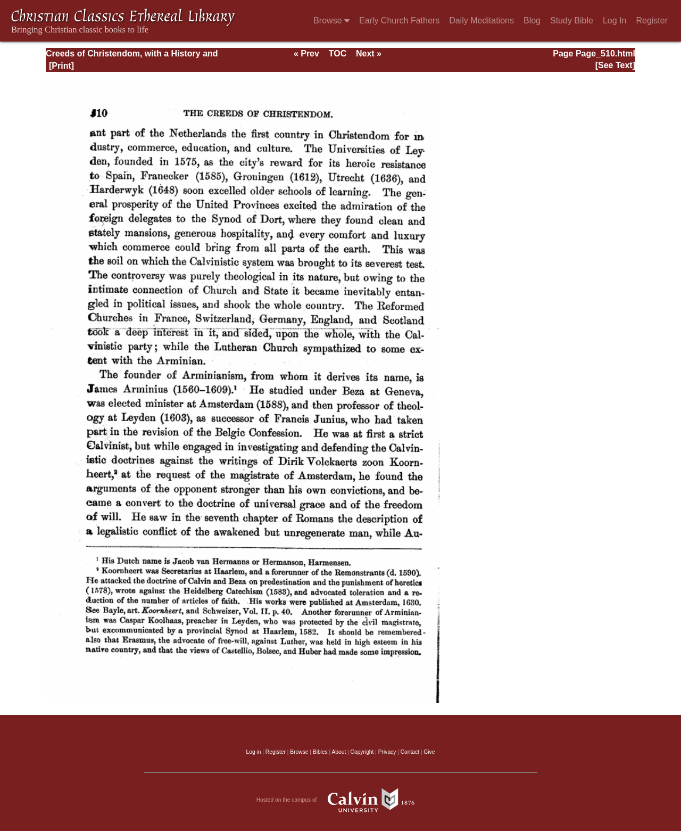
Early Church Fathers (399, 20)
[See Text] (615, 65)
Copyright (362, 752)
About (338, 752)
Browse (331, 20)
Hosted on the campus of (340, 800)
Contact (410, 752)
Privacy (387, 752)
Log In (614, 20)
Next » (368, 53)
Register (652, 20)
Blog (532, 20)
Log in (253, 752)
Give (429, 752)
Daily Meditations (481, 20)
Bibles (320, 752)
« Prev (306, 53)
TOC (337, 53)
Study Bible (571, 20)
